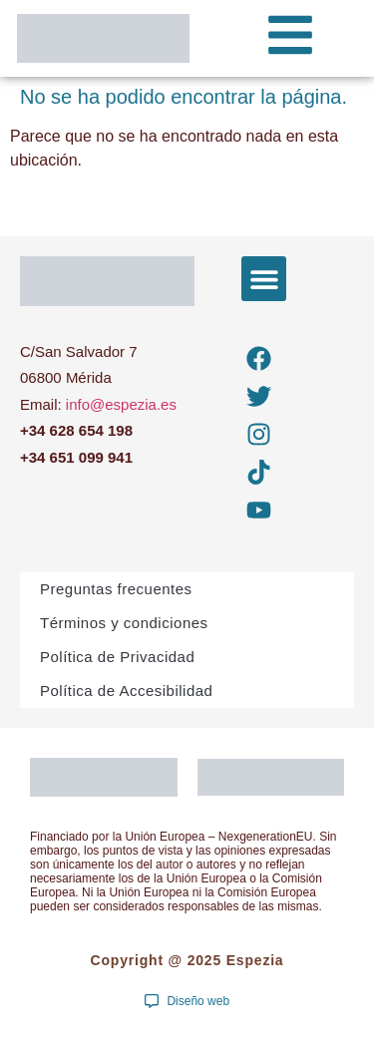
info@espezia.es (121, 404)
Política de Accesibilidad (126, 690)
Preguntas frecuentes (116, 588)
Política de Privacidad (117, 656)
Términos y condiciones (124, 622)
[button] (263, 278)
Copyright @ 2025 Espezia (187, 960)
